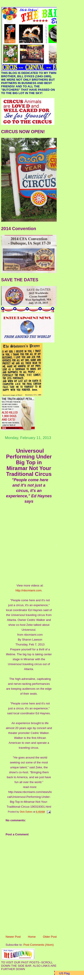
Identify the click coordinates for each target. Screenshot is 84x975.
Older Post (49, 936)
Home (32, 936)
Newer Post (13, 936)
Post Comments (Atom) (39, 944)
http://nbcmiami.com (28, 590)
